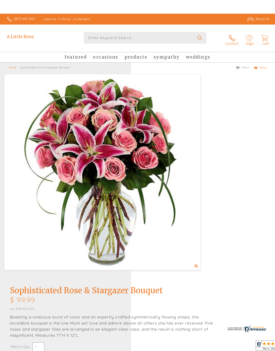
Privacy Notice (201, 347)
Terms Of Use (176, 347)
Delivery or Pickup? (154, 171)
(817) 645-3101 (24, 19)
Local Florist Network (231, 347)
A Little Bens (20, 36)
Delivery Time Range (158, 195)
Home (12, 64)
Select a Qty (147, 151)
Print (243, 64)
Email (260, 64)
